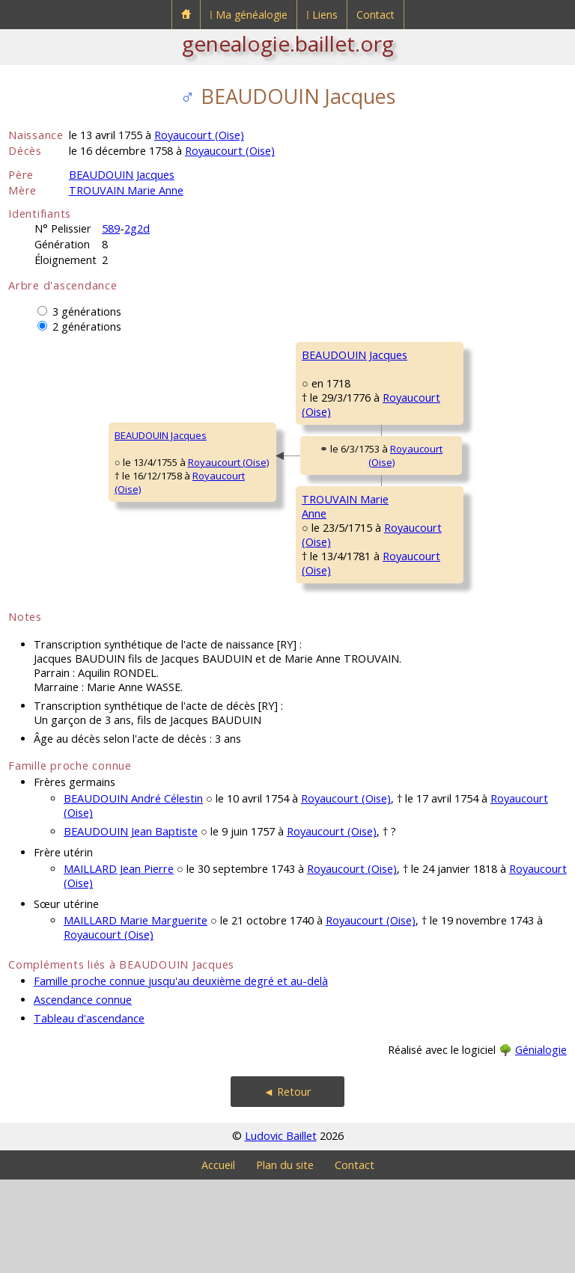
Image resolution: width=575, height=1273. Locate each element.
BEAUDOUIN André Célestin (133, 892)
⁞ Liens (322, 14)
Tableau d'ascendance (89, 1112)
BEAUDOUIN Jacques (121, 175)
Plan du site (285, 1258)
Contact (375, 14)
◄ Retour (287, 1185)
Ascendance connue (83, 1093)
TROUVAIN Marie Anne (126, 190)
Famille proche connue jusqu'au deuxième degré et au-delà (181, 1074)
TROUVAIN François (439, 534)
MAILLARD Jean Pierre (119, 962)
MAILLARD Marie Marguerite (135, 1014)
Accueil (218, 1258)
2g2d (137, 228)
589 (111, 228)
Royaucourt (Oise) (199, 135)
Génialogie (541, 1143)
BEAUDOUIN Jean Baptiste (131, 925)
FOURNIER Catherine (442, 444)
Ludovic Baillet (281, 1229)
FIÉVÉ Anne (420, 624)
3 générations (86, 311)
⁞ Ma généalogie (249, 14)
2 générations (86, 326)
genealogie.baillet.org (288, 43)
